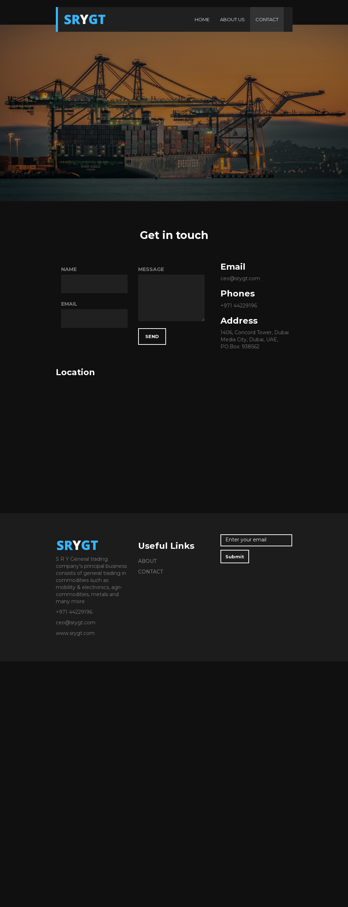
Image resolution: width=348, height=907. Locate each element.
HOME (202, 19)
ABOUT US (232, 19)
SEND (152, 336)
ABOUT (147, 561)
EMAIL (69, 304)
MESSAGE (151, 269)
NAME (69, 269)
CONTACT (266, 19)
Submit (234, 556)
